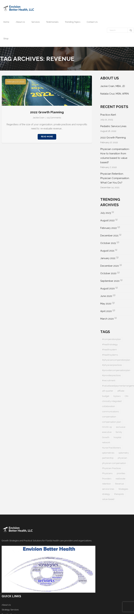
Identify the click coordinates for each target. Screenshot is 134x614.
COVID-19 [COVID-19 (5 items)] (107, 427)
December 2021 (109, 235)
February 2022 (108, 228)
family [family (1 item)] (119, 432)
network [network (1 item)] (106, 442)
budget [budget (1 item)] (105, 396)
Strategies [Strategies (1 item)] (123, 489)
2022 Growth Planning (47, 112)
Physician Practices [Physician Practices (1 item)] (111, 468)
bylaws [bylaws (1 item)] (117, 396)
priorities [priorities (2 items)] (121, 473)
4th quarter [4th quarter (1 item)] (107, 391)
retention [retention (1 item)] (106, 483)
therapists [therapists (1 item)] (119, 494)
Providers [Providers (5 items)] (106, 478)
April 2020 (106, 311)
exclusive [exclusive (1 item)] (120, 427)
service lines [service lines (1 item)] (108, 489)
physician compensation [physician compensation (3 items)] (114, 463)
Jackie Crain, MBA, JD (112, 86)
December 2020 (109, 265)
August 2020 (107, 288)
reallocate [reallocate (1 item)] (120, 478)
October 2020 (108, 273)
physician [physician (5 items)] (122, 458)
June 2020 (106, 296)
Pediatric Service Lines (113, 126)
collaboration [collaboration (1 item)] (108, 406)
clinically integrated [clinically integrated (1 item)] (112, 401)
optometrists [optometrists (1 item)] (108, 453)
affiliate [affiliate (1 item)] (120, 391)
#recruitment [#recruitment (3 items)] (108, 380)
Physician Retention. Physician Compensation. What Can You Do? (115, 178)
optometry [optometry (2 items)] (124, 453)
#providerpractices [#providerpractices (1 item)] (111, 375)
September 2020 (110, 280)
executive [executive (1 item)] (106, 432)
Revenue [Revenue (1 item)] (119, 483)
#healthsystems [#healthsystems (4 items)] (110, 355)
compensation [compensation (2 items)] (109, 416)
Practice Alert (108, 114)
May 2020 (105, 303)
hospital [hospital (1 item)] (117, 437)
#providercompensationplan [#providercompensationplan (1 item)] (116, 370)
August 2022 (107, 220)
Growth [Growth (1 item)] (105, 437)
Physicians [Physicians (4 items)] (107, 473)
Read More (47, 136)
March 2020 (107, 318)
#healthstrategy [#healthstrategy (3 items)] (110, 344)
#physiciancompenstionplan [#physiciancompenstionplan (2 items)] (116, 360)
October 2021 (108, 243)
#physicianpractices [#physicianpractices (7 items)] (112, 365)
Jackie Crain (38, 117)
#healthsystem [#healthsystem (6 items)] (109, 349)
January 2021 (107, 258)
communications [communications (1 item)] (110, 411)
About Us (6, 605)
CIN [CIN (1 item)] (126, 396)
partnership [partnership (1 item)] (107, 458)
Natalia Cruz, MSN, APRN (114, 93)
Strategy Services (10, 609)
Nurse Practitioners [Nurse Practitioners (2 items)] (111, 447)
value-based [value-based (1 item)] (108, 499)
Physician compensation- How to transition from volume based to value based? (115, 156)
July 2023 (105, 212)
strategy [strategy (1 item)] (106, 494)
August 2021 (107, 250)
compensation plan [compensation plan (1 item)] (111, 422)
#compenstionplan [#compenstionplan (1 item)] (111, 339)
